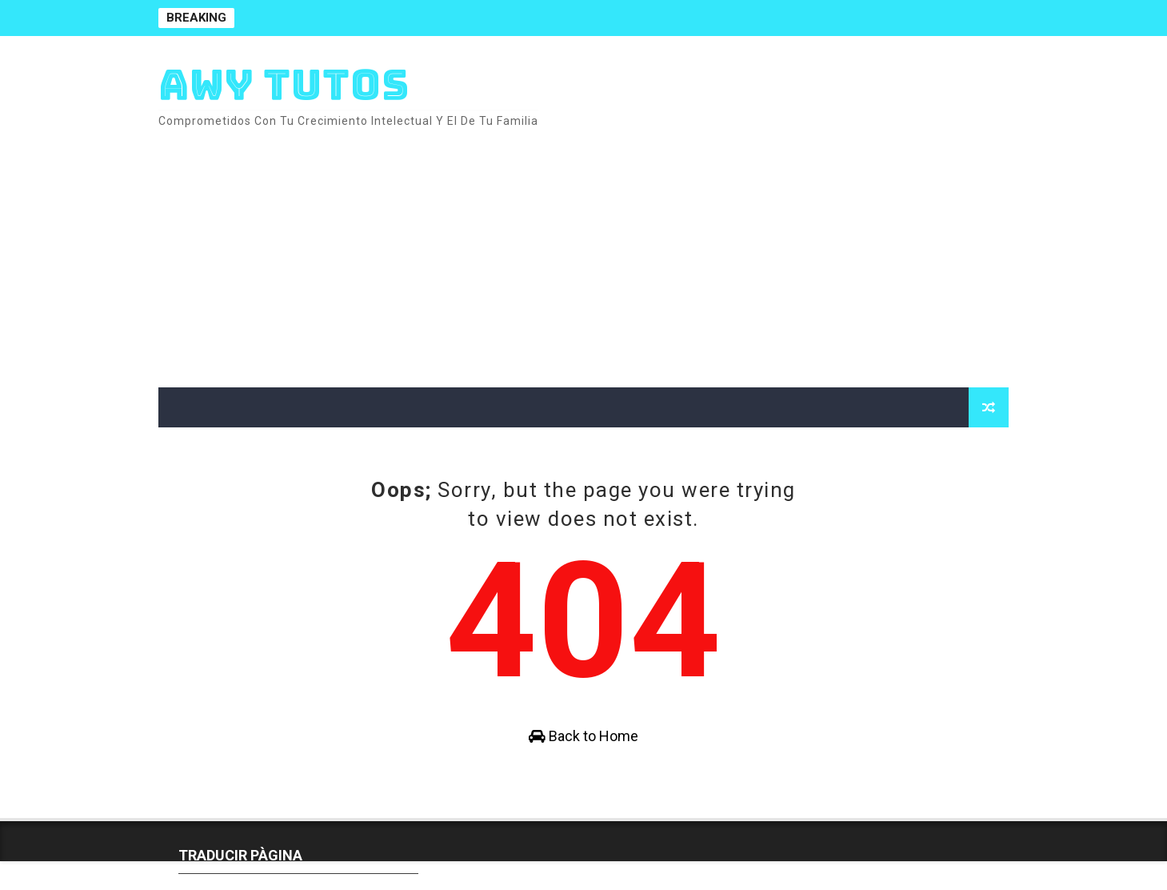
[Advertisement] (717, 251)
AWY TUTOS (284, 84)
